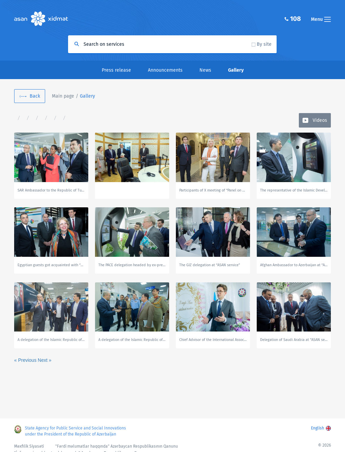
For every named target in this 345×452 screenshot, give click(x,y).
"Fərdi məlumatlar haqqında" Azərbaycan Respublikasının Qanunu (116, 446)
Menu (321, 19)
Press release (116, 70)
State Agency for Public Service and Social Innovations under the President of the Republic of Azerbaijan (75, 431)
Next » (44, 360)
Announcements (165, 70)
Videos (320, 120)
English (317, 428)
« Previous (26, 360)
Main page (63, 96)
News (205, 70)
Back (35, 96)
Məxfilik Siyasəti (29, 446)
